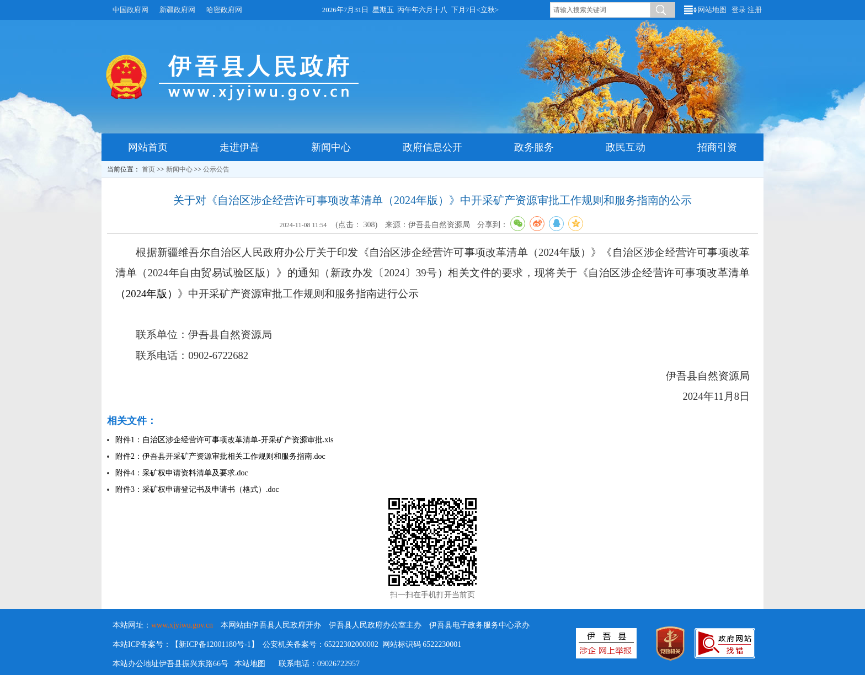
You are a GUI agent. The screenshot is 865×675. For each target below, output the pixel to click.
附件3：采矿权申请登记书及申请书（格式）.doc (197, 489)
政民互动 (625, 147)
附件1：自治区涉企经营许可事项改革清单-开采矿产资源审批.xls (224, 440)
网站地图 (712, 10)
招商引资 (717, 147)
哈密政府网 (224, 10)
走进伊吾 (239, 147)
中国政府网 (130, 10)
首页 (148, 169)
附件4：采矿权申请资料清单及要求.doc (181, 473)
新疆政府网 (177, 10)
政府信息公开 (432, 147)
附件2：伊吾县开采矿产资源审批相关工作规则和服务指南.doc (220, 456)
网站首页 (148, 147)
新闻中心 (331, 147)
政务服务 (534, 147)
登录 (738, 10)
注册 (754, 10)
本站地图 (249, 664)
